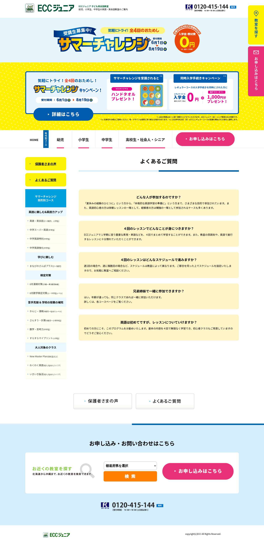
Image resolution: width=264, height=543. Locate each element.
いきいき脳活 (45, 374)
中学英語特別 (40, 238)
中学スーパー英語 (42, 229)
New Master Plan (44, 356)
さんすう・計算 (46, 320)
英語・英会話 (44, 220)
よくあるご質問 (45, 180)
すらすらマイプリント (44, 338)
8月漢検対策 (44, 284)
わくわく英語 (45, 365)
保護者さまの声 (45, 164)
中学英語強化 (40, 247)
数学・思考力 (40, 329)
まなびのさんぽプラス (45, 266)
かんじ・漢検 (46, 311)
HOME (34, 140)
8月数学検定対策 (46, 293)
